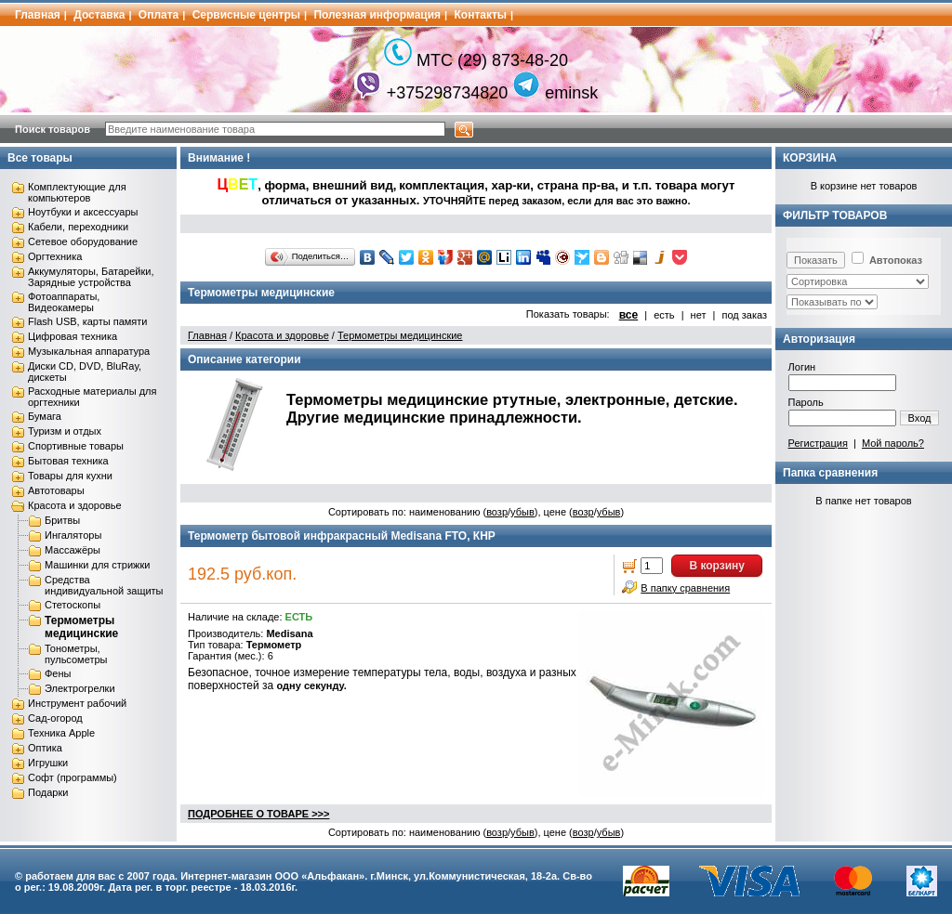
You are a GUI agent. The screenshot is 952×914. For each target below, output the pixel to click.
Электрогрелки (80, 688)
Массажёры (72, 549)
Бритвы (62, 520)
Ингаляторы (73, 535)
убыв (522, 511)
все (629, 314)
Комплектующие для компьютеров (77, 192)
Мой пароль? (893, 443)
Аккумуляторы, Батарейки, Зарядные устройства (90, 277)
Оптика (45, 747)
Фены (58, 673)
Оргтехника (55, 256)
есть (664, 314)
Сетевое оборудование (83, 241)
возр (497, 511)
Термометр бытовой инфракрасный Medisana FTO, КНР (342, 535)
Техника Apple (61, 732)
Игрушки (48, 762)
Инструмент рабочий (77, 703)
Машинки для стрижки (97, 564)
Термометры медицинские (81, 627)
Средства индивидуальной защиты (104, 585)
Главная (37, 14)
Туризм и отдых (64, 431)
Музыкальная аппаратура (89, 351)
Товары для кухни (70, 475)
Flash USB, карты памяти (88, 321)
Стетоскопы (72, 604)
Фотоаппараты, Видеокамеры (63, 302)
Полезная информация (377, 14)
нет (699, 314)
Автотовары (56, 490)
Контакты (481, 14)
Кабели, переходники (78, 226)
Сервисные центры (246, 14)
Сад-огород (55, 718)
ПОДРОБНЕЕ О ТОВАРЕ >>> (258, 813)
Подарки (48, 792)
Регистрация (818, 443)
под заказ (744, 314)
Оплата (158, 14)
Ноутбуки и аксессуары (83, 211)
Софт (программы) (72, 777)
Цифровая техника (72, 336)
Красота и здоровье (75, 505)
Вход (920, 418)
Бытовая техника (68, 460)
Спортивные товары (76, 445)
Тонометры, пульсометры (76, 654)
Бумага (44, 416)
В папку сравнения (685, 588)
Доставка (99, 14)
